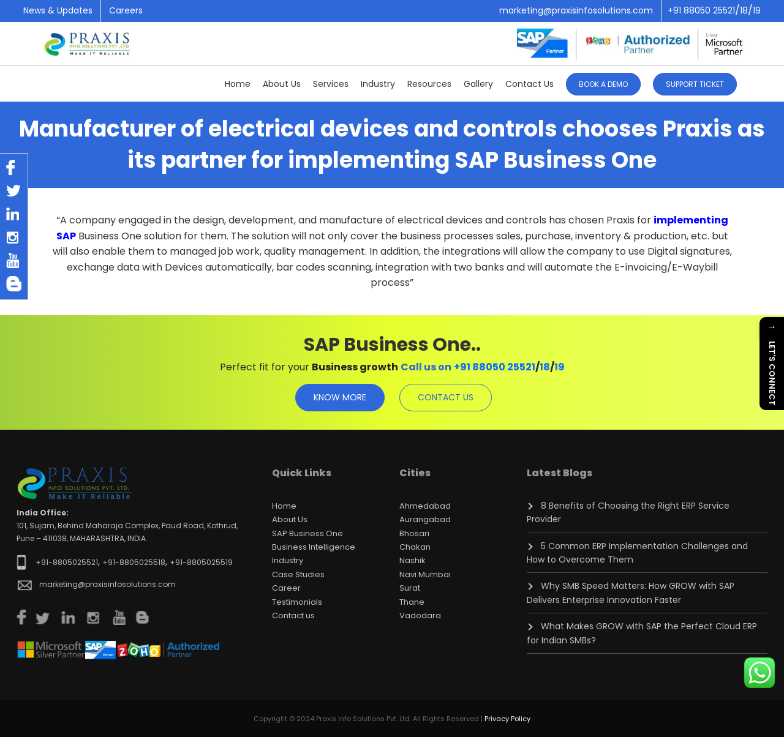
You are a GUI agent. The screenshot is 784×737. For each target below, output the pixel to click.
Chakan (415, 547)
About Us (289, 519)
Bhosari (414, 533)
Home (238, 84)
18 (545, 367)
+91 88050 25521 (494, 367)
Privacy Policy (507, 719)
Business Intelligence (313, 547)
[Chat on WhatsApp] (759, 672)
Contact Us (529, 84)
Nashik (412, 560)
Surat (409, 588)
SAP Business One (307, 533)
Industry (378, 84)
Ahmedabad (425, 506)
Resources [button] (429, 84)
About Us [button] (282, 84)
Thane (411, 602)
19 (559, 367)
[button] (695, 83)
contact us (445, 397)
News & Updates (57, 10)
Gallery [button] (478, 84)
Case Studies (298, 574)
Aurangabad (425, 519)
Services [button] (331, 84)
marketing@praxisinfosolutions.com (576, 10)
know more (340, 397)
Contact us (293, 615)
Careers (126, 10)
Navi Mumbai (425, 574)
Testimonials (297, 602)
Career (286, 588)
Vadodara (420, 615)
